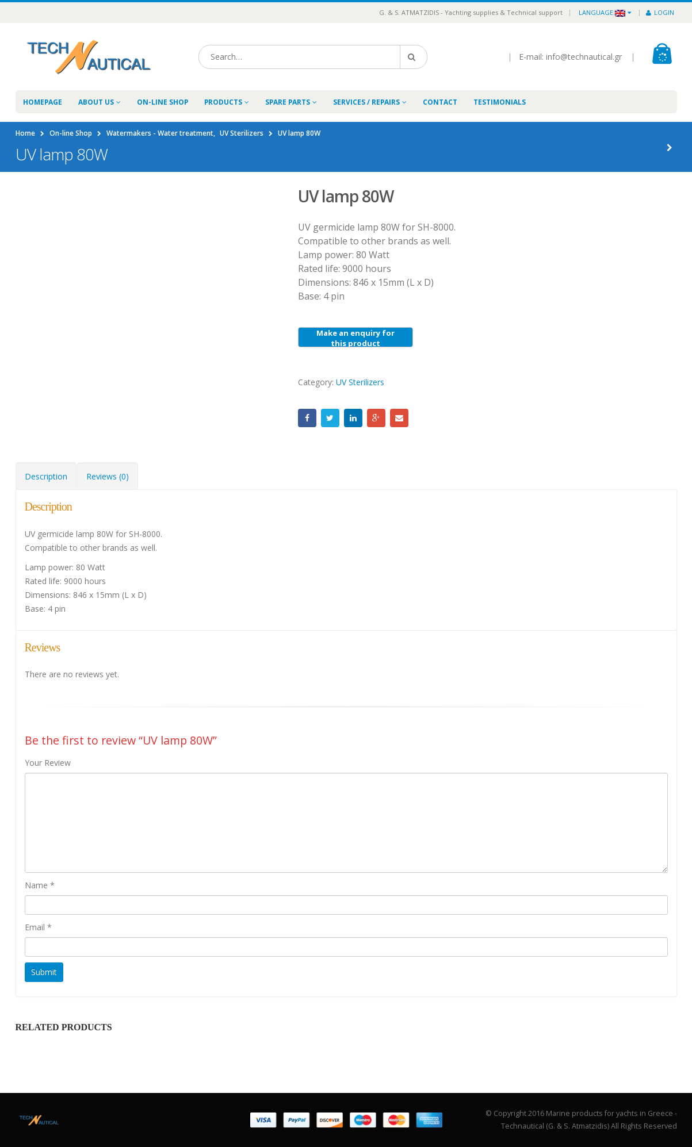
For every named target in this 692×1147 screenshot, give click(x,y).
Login (660, 12)
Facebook (307, 418)
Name (40, 885)
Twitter (330, 418)
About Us (96, 102)
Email (399, 418)
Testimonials (499, 102)
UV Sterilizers (360, 382)
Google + (376, 418)
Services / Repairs (366, 102)
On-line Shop (162, 102)
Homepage (42, 102)
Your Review (48, 762)
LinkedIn (353, 418)
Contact (440, 102)
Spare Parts (287, 102)
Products (223, 102)
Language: (602, 12)
